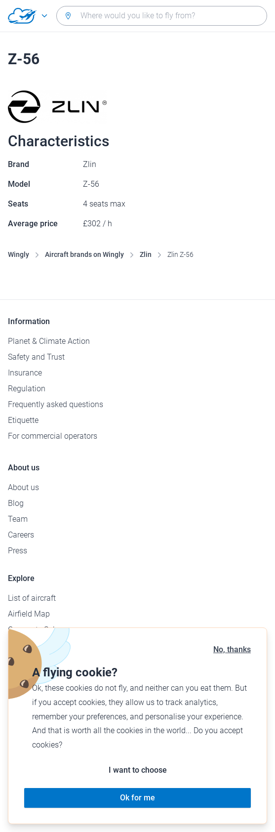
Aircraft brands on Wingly (84, 254)
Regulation (26, 388)
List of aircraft (32, 598)
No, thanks (232, 649)
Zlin (146, 254)
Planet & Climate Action (49, 341)
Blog (16, 503)
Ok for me (137, 797)
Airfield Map (29, 614)
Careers (21, 535)
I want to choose (138, 770)
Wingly (18, 254)
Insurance (25, 372)
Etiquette (23, 420)
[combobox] (161, 16)
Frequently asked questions (55, 404)
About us (23, 487)
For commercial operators (52, 436)
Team (18, 519)
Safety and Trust (36, 357)
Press (17, 550)
